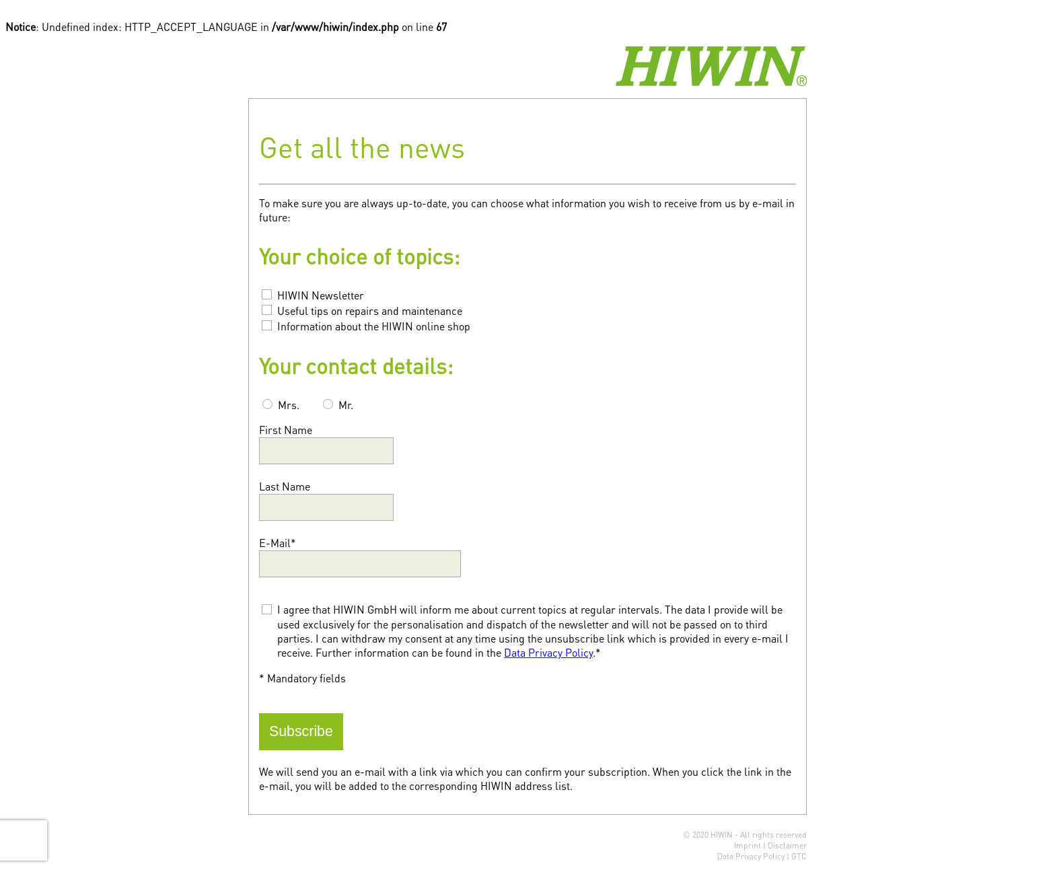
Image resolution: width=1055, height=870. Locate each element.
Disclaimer (787, 845)
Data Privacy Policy (548, 652)
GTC (799, 856)
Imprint (747, 845)
